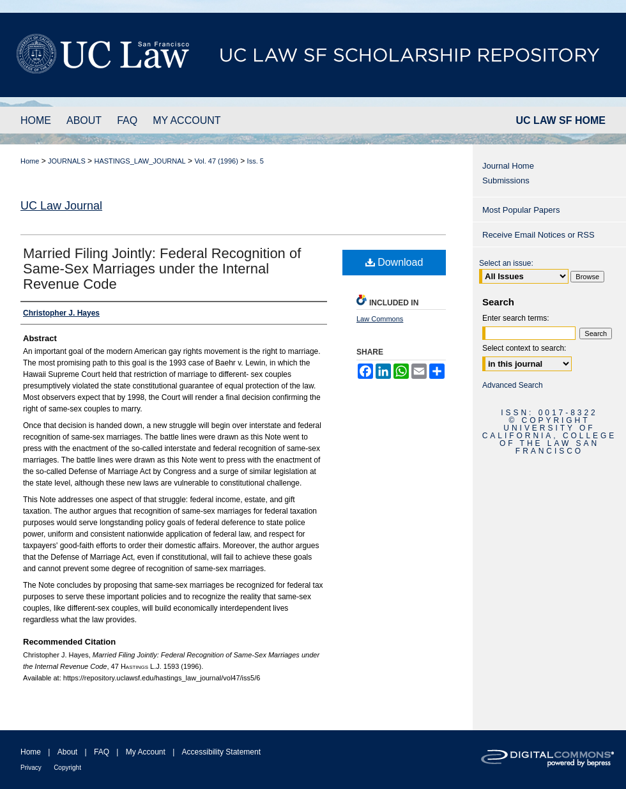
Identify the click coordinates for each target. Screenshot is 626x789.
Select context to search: (524, 348)
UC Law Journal (61, 205)
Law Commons (379, 319)
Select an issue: (506, 263)
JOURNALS (67, 161)
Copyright (67, 767)
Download (394, 262)
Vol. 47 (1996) (216, 161)
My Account (145, 751)
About (67, 751)
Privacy (31, 767)
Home (29, 161)
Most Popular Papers (521, 210)
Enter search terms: (515, 318)
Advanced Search (512, 385)
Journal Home (508, 166)
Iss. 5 (255, 161)
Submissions (506, 180)
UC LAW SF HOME (561, 120)
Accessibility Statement (221, 751)
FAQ (101, 751)
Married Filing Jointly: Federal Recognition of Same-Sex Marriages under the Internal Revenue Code (162, 268)
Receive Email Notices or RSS (538, 235)
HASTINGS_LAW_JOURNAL (139, 161)
